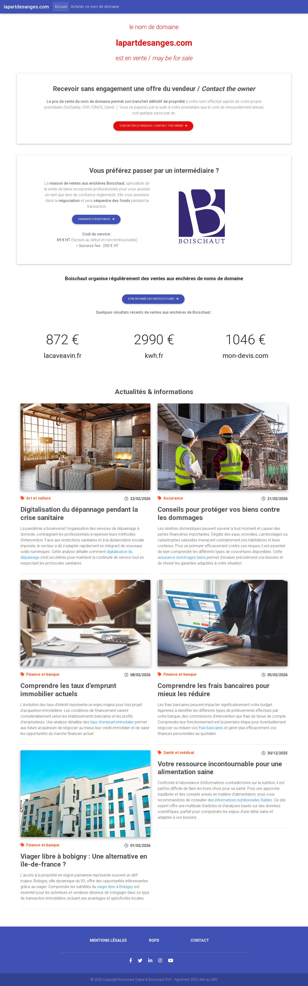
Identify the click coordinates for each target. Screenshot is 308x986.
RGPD (154, 940)
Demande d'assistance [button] (96, 219)
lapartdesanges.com (154, 42)
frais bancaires (211, 728)
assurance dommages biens (182, 557)
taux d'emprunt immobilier (112, 722)
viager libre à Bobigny (115, 886)
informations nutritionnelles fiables (243, 800)
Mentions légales (108, 940)
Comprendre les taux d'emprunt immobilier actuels (68, 690)
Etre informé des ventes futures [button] (153, 298)
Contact (200, 940)
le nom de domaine (154, 27)
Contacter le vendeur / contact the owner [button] (153, 125)
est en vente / (154, 58)
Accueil (62, 6)
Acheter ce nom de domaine (95, 6)
